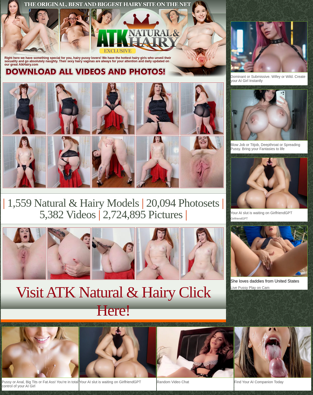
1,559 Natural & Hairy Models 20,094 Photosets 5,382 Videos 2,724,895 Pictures (113, 208)
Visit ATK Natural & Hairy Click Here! (113, 301)
